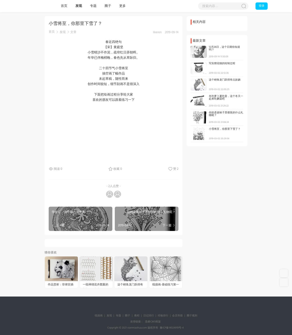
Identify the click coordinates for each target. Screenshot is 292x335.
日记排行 (148, 316)
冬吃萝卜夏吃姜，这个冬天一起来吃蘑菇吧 (226, 97)
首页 (64, 6)
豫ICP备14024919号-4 (172, 328)
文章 (73, 32)
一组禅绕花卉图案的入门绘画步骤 (95, 285)
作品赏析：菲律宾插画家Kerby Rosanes (60, 285)
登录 (261, 6)
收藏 (117, 169)
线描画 (40, 6)
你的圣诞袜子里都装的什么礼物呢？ (226, 114)
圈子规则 (192, 316)
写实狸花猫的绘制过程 (222, 63)
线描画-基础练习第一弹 (165, 285)
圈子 (108, 6)
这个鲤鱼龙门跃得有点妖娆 (130, 285)
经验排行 (163, 316)
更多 (122, 6)
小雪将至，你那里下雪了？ (224, 129)
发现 (78, 6)
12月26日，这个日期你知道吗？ (224, 48)
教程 (137, 316)
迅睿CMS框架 (153, 322)
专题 (93, 6)
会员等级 (177, 316)
